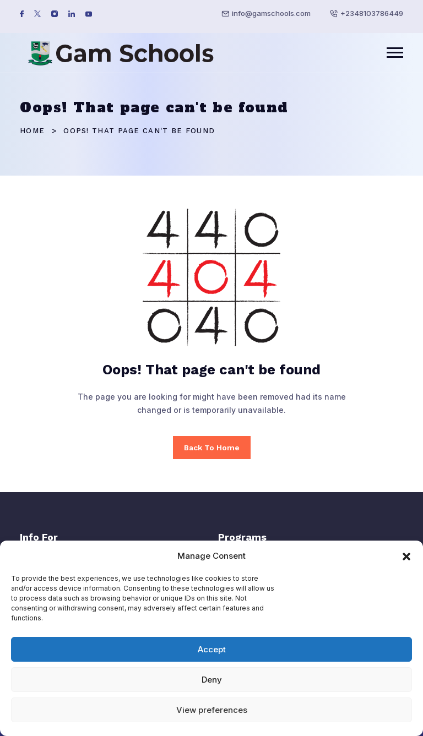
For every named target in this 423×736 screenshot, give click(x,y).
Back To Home (212, 447)
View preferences (211, 710)
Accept (212, 649)
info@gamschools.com (271, 13)
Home (32, 131)
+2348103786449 (371, 13)
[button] (406, 555)
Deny (212, 679)
